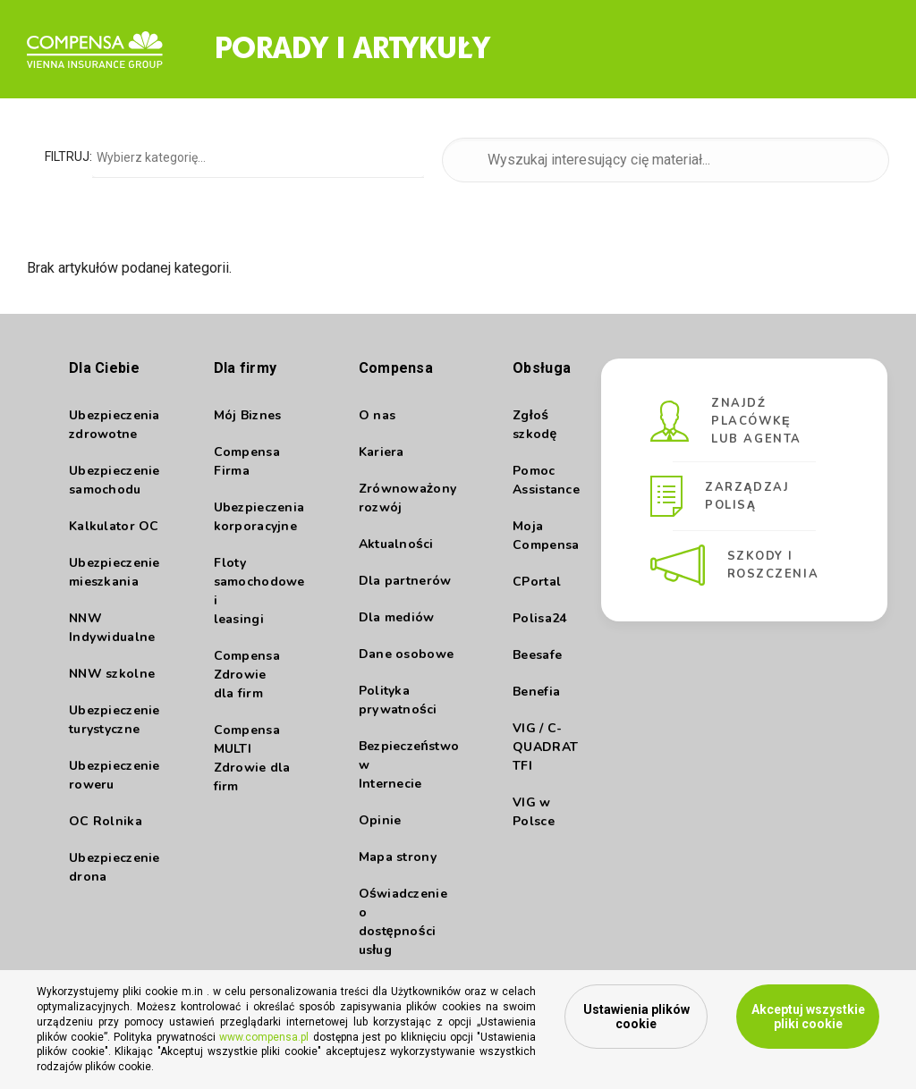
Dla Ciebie (104, 367)
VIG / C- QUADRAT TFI (545, 747)
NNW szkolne (112, 673)
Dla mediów (397, 617)
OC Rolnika (105, 821)
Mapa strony (398, 856)
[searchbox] (260, 157)
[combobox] (258, 156)
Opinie (380, 820)
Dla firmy (245, 367)
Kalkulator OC (114, 526)
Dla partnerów (405, 580)
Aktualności (396, 544)
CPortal (537, 581)
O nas (377, 415)
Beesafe (537, 654)
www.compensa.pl (264, 1037)
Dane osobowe (406, 654)
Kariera (381, 451)
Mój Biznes (248, 415)
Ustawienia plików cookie (636, 1016)
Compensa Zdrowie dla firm (247, 674)
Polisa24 (539, 618)
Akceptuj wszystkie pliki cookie (808, 1016)
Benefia (536, 691)
